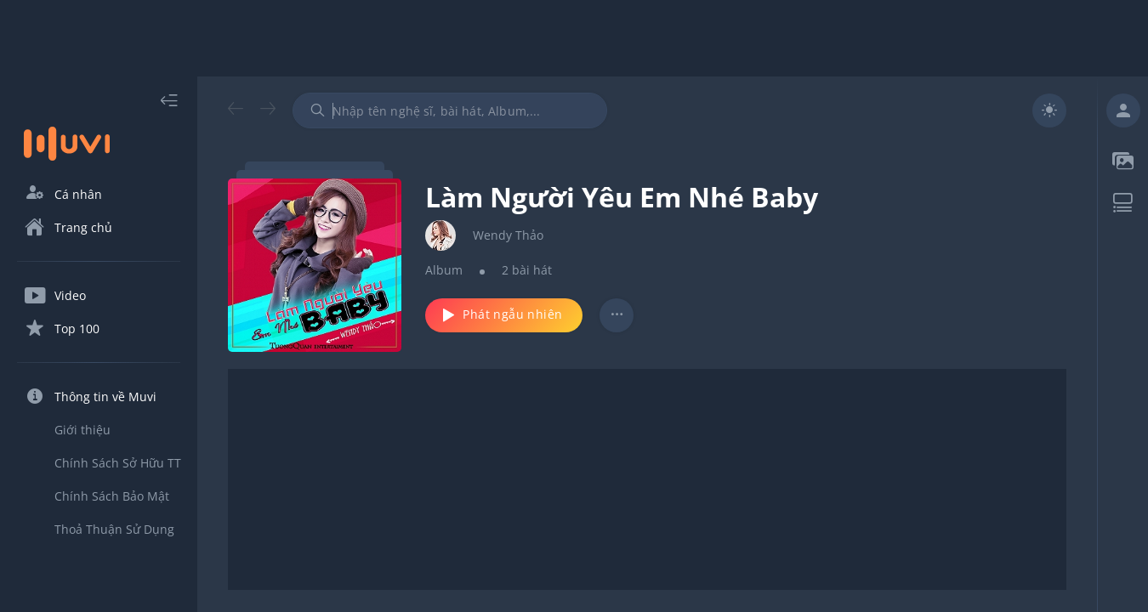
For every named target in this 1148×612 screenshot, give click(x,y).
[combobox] (450, 110)
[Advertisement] (574, 38)
